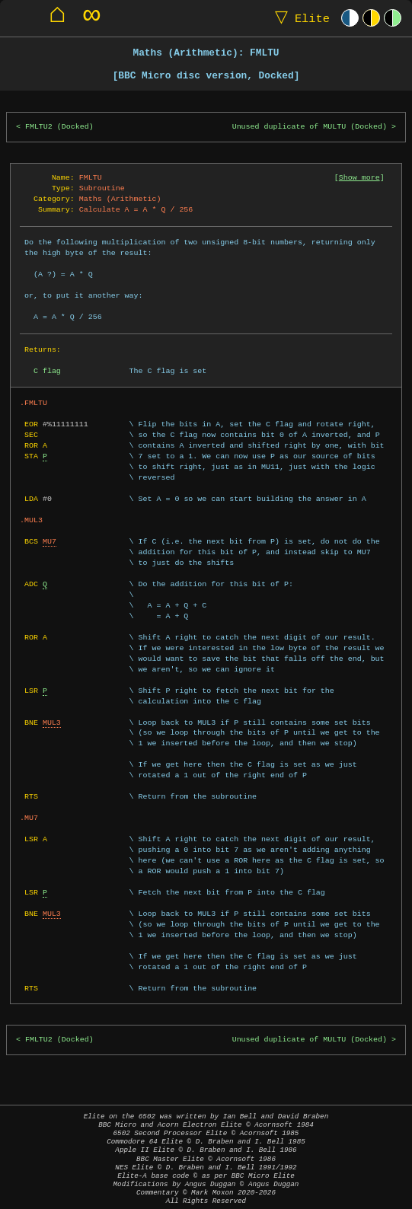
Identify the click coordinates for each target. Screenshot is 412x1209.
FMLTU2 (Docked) (59, 127)
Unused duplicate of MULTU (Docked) (309, 127)
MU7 (49, 541)
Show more (359, 177)
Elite (299, 18)
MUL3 (52, 722)
